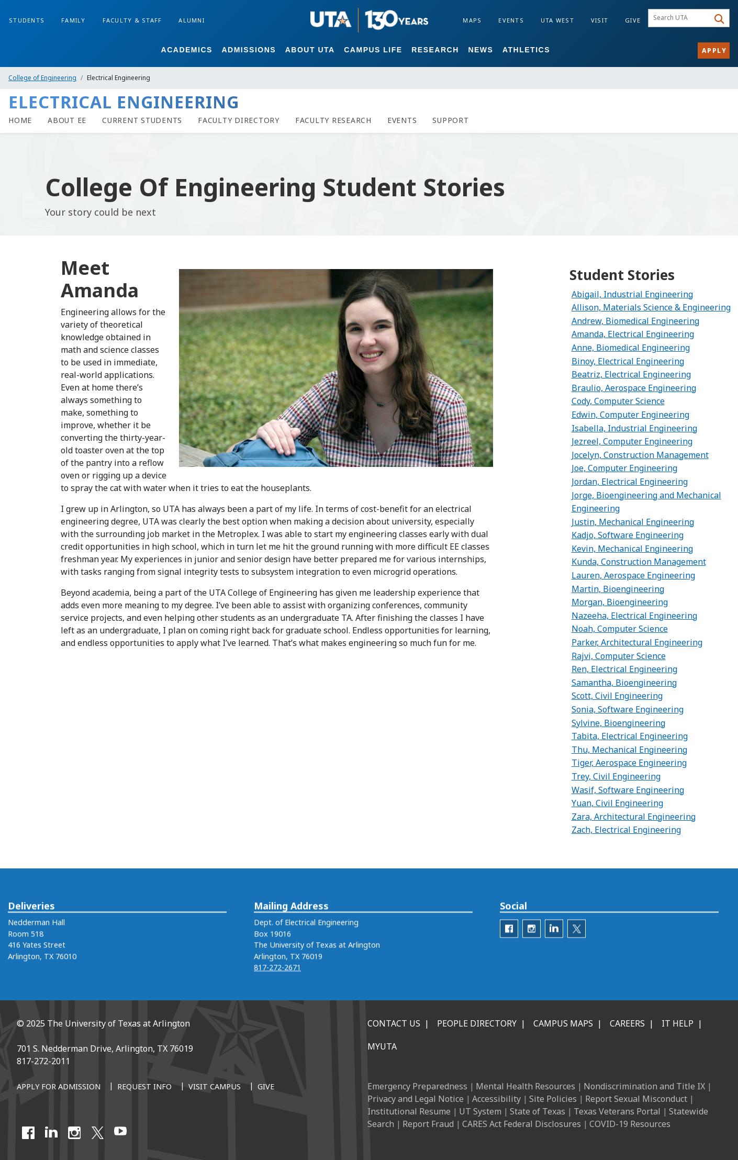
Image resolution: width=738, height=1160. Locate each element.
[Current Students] (142, 120)
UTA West (557, 20)
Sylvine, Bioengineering (618, 723)
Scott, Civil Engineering (617, 695)
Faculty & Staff (132, 20)
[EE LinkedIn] (554, 946)
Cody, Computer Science (618, 401)
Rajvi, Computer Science (619, 656)
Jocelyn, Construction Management (640, 455)
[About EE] (67, 120)
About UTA (310, 50)
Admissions (248, 50)
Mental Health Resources (525, 1086)
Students (26, 20)
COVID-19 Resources (629, 1124)
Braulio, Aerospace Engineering (634, 388)
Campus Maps (563, 1023)
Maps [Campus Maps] (472, 20)
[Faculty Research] (333, 120)
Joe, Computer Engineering (624, 468)
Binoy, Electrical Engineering (628, 361)
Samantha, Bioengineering (624, 682)
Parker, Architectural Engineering (637, 642)
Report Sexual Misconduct (636, 1099)
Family (73, 20)
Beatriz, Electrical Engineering (631, 374)
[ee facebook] (509, 946)
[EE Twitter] (576, 946)
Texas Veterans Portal (617, 1111)
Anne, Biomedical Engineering (631, 347)
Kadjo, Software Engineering (628, 535)
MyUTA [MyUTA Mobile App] (382, 1046)
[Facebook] (28, 1132)
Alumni (191, 20)
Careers (627, 1023)
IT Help (678, 1023)
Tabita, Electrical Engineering (630, 736)
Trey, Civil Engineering (616, 776)
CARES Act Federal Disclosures (521, 1124)
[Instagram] (74, 1132)
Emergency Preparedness (417, 1086)
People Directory (477, 1023)
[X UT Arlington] (97, 1132)
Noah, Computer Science (620, 628)
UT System (480, 1111)
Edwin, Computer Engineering (630, 414)
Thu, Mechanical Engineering (629, 749)
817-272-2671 (277, 985)
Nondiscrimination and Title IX (644, 1086)
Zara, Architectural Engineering (634, 816)
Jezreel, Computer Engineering (632, 441)
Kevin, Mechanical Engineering (632, 548)
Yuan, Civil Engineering (617, 803)
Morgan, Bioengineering (620, 602)
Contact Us (393, 1023)
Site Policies (553, 1099)
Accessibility (496, 1099)
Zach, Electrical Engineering (626, 829)
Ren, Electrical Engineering (624, 669)
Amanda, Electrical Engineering (633, 334)
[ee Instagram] (531, 946)
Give (633, 20)
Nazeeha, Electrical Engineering (634, 615)
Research (435, 50)
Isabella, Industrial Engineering (634, 428)
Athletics (526, 50)
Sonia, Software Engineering (628, 709)
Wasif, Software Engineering (628, 790)
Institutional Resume (409, 1111)
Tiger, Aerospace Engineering (629, 762)
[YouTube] (120, 1132)
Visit (599, 20)
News (480, 50)
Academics (187, 50)
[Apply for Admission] (58, 1087)
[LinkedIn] (51, 1132)
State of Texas (537, 1111)
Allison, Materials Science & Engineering (651, 307)
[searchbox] (680, 18)
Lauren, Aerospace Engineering (633, 575)
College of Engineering (42, 77)
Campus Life (373, 50)
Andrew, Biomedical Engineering (635, 321)
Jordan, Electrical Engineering (630, 481)
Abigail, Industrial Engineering (632, 294)
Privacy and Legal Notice (415, 1099)
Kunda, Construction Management (639, 561)
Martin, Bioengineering (618, 589)
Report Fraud (428, 1124)
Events (511, 20)
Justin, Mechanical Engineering (633, 522)
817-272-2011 (43, 1061)
